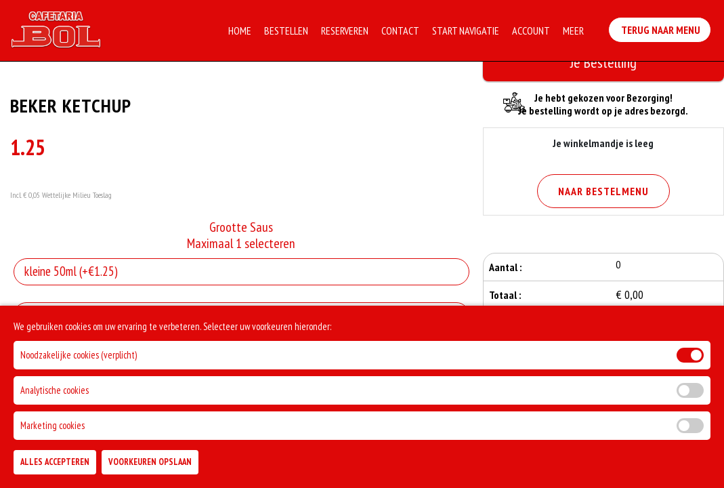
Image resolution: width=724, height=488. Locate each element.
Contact (402, 30)
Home (241, 30)
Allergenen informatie (67, 315)
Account (532, 30)
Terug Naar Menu (662, 28)
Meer (574, 30)
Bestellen (287, 30)
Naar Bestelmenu (603, 191)
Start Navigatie (467, 30)
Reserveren (346, 30)
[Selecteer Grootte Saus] (241, 271)
